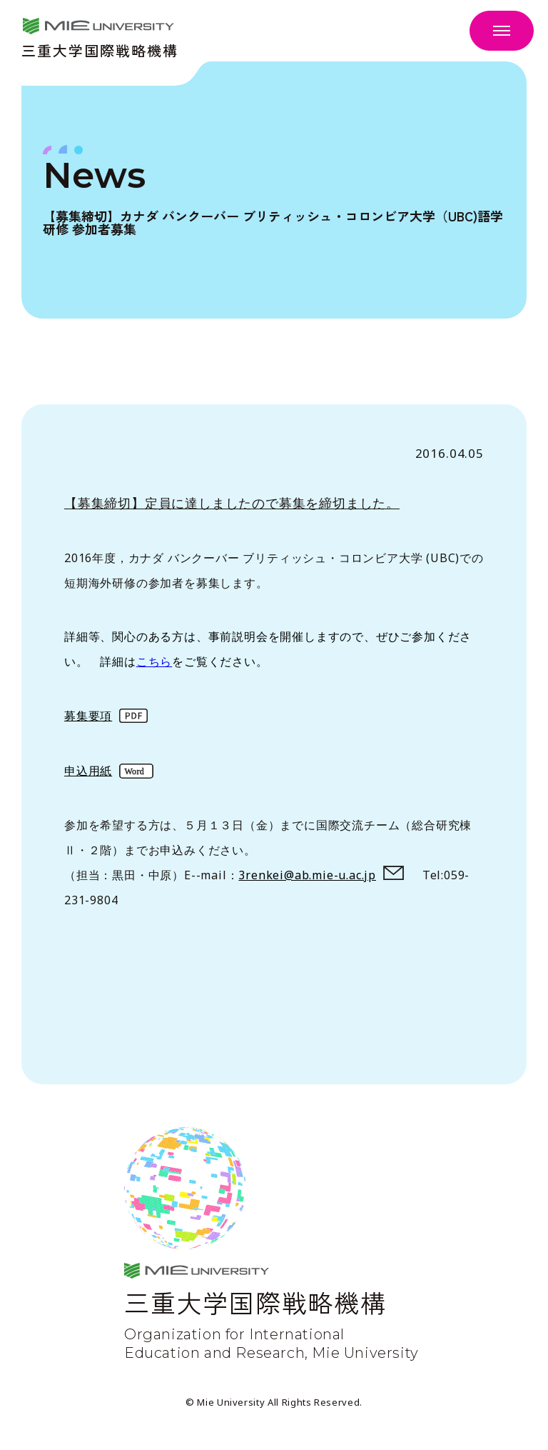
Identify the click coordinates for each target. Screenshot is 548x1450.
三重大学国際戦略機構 (99, 49)
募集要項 (88, 716)
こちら (154, 661)
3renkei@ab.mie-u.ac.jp (307, 875)
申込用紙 (88, 771)
